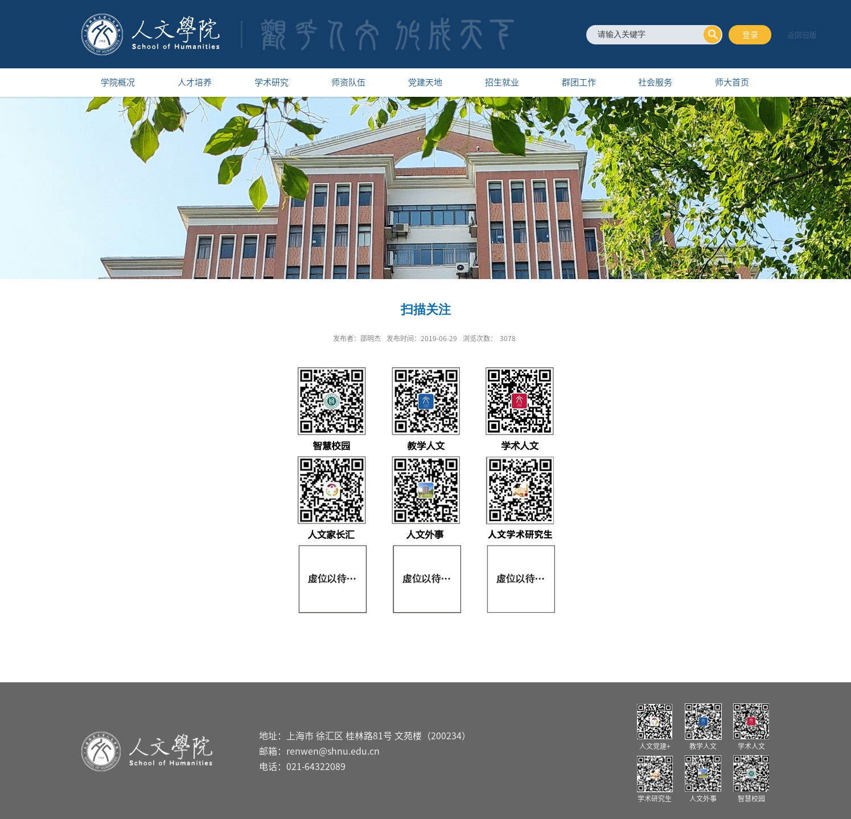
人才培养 (195, 82)
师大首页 (732, 82)
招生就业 (502, 82)
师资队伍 (348, 82)
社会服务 (655, 82)
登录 (750, 35)
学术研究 (271, 82)
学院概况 (118, 82)
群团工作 (579, 82)
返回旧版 (802, 35)
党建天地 (425, 82)
